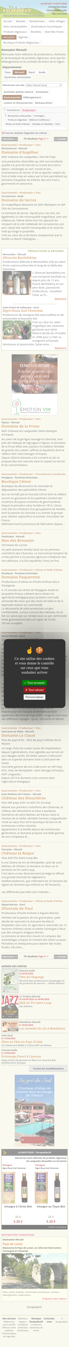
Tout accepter (34, 682)
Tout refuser (34, 689)
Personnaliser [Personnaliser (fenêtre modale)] (35, 697)
